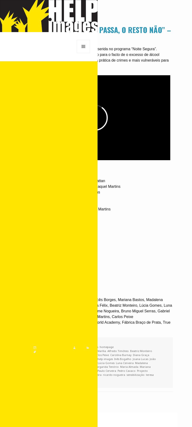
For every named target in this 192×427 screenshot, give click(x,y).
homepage (107, 347)
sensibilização (136, 375)
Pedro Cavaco (127, 371)
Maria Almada (129, 366)
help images (105, 359)
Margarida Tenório (106, 366)
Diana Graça (141, 355)
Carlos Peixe (101, 355)
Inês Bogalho (122, 359)
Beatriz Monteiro (141, 351)
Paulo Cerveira (107, 371)
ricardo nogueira (114, 375)
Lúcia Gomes (106, 363)
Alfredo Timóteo (118, 351)
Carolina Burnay (121, 355)
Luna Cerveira (125, 363)
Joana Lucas (140, 359)
